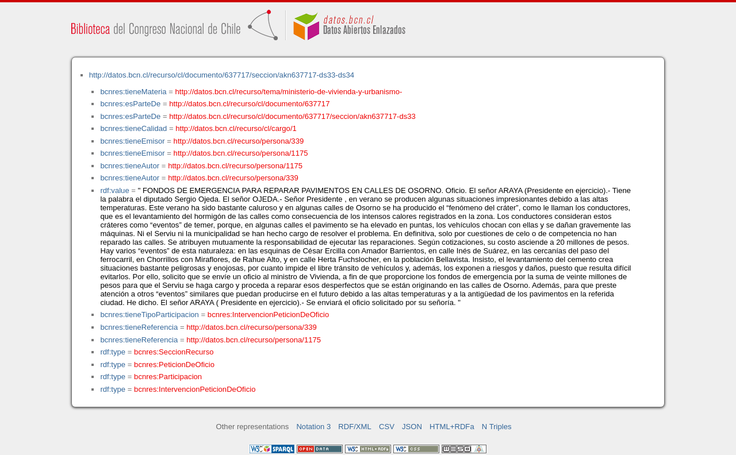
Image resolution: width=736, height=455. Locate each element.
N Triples (497, 426)
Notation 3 (313, 426)
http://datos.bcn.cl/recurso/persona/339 (239, 141)
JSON (412, 426)
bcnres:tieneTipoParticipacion (149, 314)
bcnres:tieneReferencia (139, 327)
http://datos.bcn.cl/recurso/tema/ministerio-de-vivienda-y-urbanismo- (288, 91)
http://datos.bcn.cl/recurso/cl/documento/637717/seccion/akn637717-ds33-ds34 (221, 75)
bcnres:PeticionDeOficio (174, 364)
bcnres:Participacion (168, 376)
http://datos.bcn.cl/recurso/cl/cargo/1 (236, 128)
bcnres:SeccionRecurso (173, 352)
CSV (386, 426)
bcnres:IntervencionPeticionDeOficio (268, 314)
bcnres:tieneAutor (129, 165)
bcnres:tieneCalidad (133, 128)
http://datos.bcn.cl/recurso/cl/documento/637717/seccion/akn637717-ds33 (292, 116)
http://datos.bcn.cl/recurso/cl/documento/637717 (249, 103)
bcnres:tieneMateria (133, 91)
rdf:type (112, 352)
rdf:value (114, 190)
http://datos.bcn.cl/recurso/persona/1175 (241, 153)
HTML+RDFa (452, 426)
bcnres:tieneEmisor (132, 141)
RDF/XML (354, 426)
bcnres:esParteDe (130, 103)
